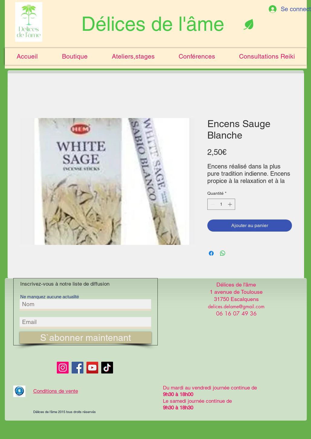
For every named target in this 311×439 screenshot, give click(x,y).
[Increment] (230, 204)
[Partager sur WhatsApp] (222, 253)
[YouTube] (92, 367)
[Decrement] (212, 204)
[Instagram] (63, 367)
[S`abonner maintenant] (85, 338)
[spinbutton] (221, 204)
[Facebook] (77, 367)
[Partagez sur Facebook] (211, 253)
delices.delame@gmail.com (236, 306)
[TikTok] (107, 367)
